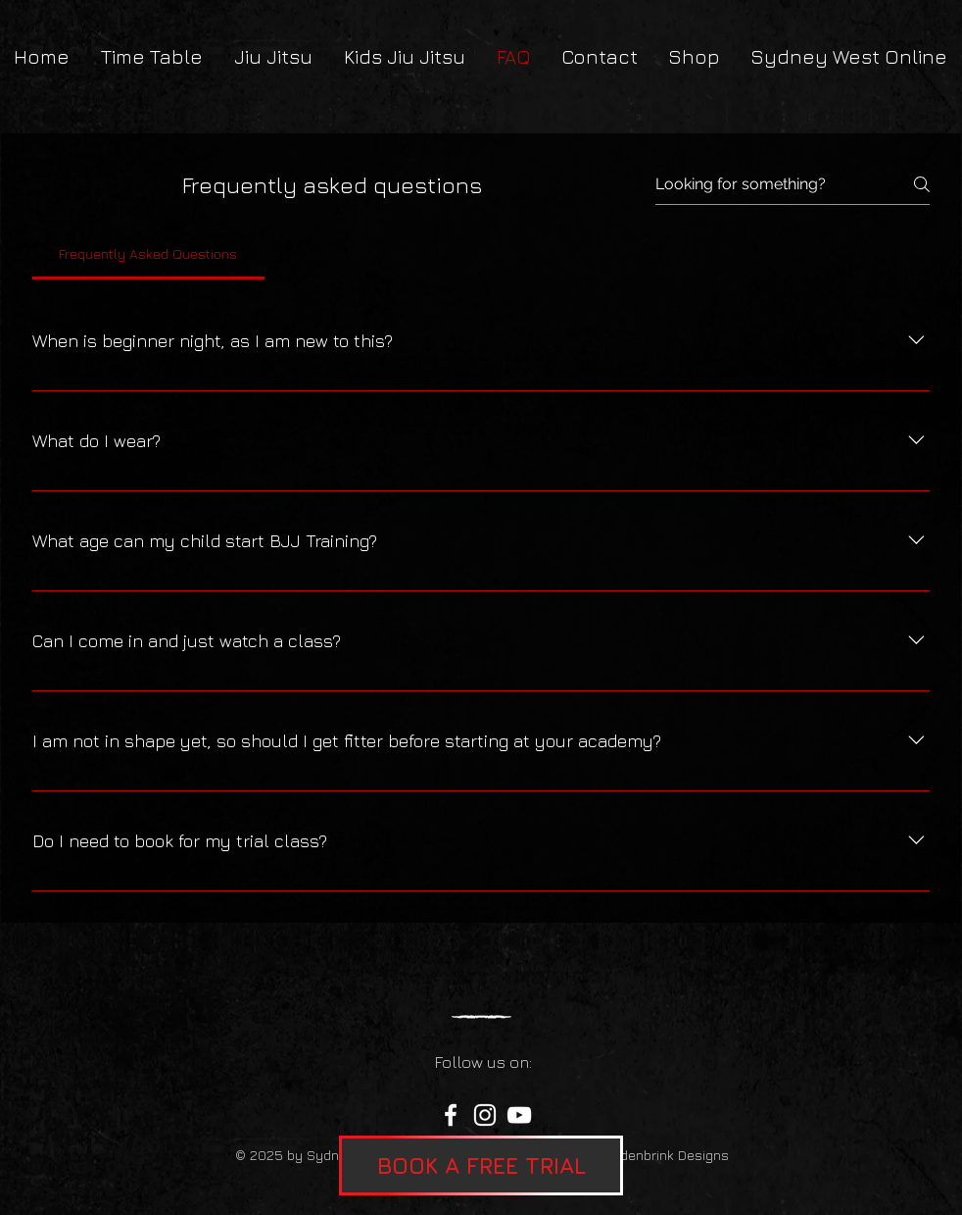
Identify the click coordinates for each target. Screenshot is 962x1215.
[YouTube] (519, 1115)
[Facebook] (450, 1115)
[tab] (148, 253)
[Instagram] (485, 1115)
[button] (481, 1165)
